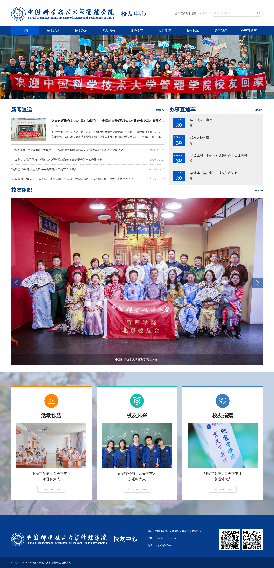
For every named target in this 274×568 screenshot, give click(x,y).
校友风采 (193, 30)
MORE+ (160, 110)
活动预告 (109, 30)
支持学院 (165, 30)
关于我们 (221, 30)
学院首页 (181, 13)
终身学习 (137, 30)
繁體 (193, 13)
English (203, 13)
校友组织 (53, 30)
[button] (257, 283)
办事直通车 (249, 30)
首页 (25, 30)
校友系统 (81, 30)
